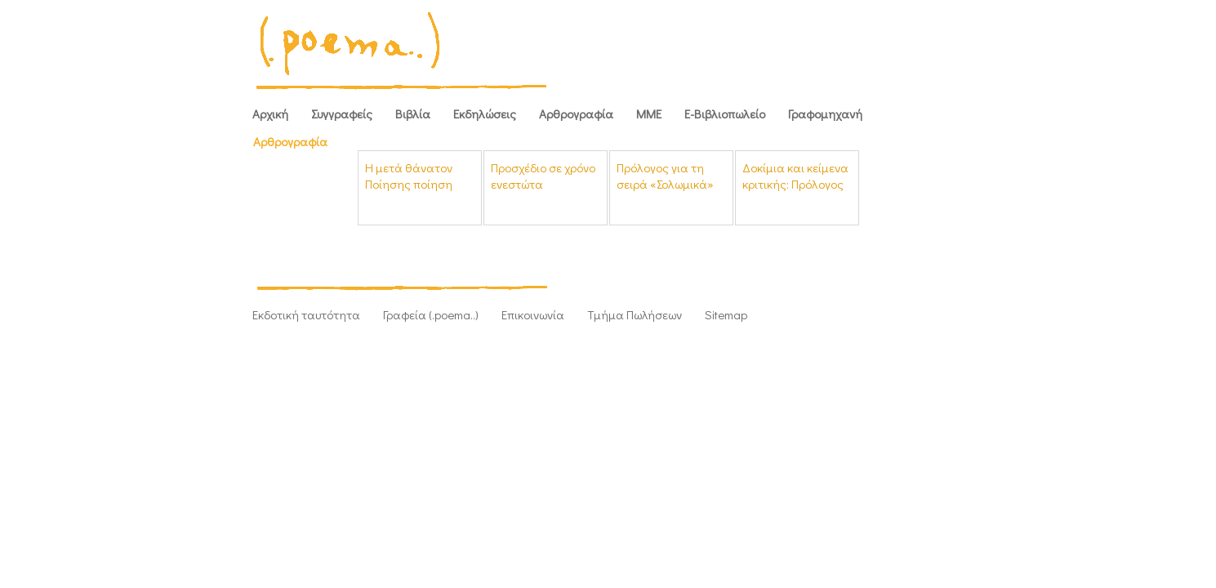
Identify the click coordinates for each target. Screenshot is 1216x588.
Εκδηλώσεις (484, 113)
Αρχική (270, 113)
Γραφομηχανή (825, 113)
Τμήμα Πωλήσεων (634, 314)
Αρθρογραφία (576, 113)
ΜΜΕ (648, 113)
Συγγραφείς (341, 113)
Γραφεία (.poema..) (431, 314)
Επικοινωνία (532, 314)
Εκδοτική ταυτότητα (306, 314)
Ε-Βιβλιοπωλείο (724, 113)
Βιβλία (412, 113)
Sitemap (726, 314)
